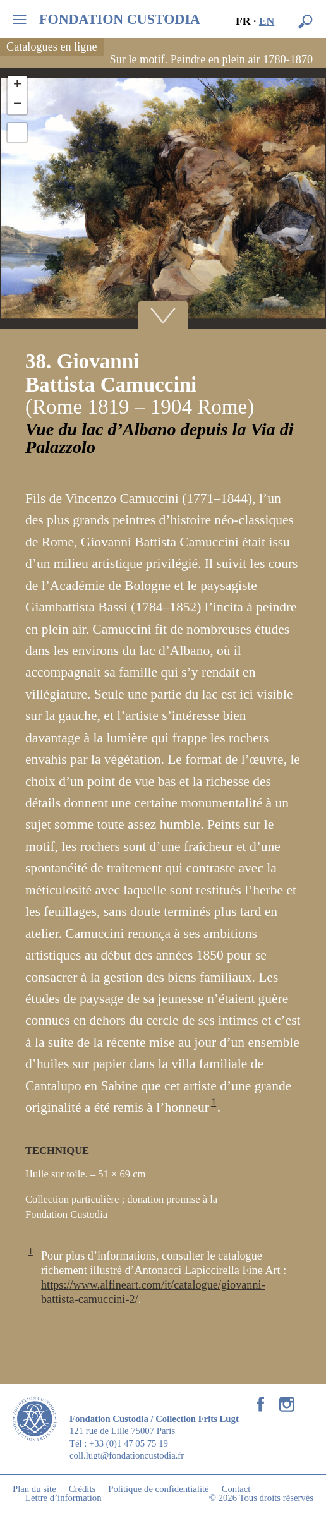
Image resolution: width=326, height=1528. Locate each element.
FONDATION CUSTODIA (119, 20)
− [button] (17, 104)
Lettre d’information (63, 1498)
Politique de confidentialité (158, 1489)
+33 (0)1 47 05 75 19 (128, 1443)
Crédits (82, 1489)
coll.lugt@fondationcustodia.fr (126, 1455)
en (267, 21)
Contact (236, 1489)
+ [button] (17, 85)
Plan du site (34, 1489)
